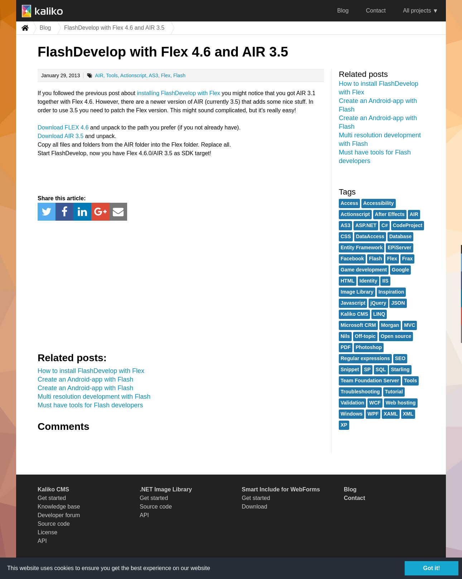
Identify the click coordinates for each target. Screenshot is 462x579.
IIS (385, 281)
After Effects (390, 214)
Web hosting (401, 403)
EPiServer (399, 247)
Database (400, 236)
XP (344, 425)
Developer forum (59, 515)
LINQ (379, 314)
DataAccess (370, 236)
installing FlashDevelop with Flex (178, 93)
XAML (391, 414)
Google (400, 270)
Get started (52, 498)
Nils (345, 336)
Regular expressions (365, 358)
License (47, 532)
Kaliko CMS (354, 314)
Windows (351, 414)
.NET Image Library (166, 489)
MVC (409, 325)
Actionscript (133, 75)
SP (367, 369)
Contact (376, 11)
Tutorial (394, 391)
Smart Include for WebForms (281, 489)
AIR (99, 75)
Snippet (350, 369)
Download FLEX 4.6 (63, 127)
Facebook (352, 258)
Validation (352, 403)
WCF (375, 403)
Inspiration (391, 292)
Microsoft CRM (358, 325)
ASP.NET (365, 225)
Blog (342, 11)
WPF (373, 414)
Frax (407, 258)
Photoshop (369, 347)
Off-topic (365, 336)
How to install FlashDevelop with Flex (91, 370)
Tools (112, 75)
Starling (400, 369)
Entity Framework (361, 247)
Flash (179, 75)
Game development (364, 270)
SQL (381, 369)
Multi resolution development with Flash (94, 396)
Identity (368, 281)
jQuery (378, 303)
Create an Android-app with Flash (85, 379)
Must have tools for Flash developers (90, 405)
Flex (165, 75)
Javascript (353, 303)
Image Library (357, 292)
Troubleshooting (360, 391)
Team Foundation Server (370, 380)
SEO (400, 358)
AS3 (153, 75)
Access (349, 203)
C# (384, 225)
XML (408, 414)
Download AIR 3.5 (60, 136)
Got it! (431, 568)
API (42, 541)
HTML (348, 281)
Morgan (390, 325)
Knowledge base (59, 507)
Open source (396, 336)
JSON (398, 303)
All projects (417, 11)
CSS (346, 236)
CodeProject (407, 225)
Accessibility (378, 203)
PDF (346, 347)
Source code (54, 524)
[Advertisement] (181, 285)
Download (254, 507)
